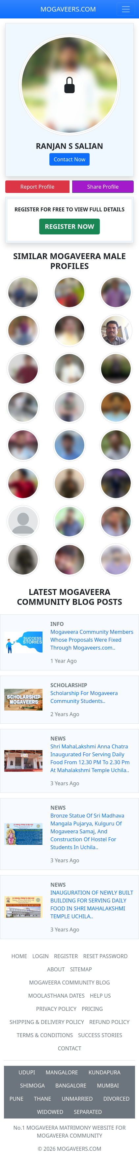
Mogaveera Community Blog (69, 982)
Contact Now (69, 159)
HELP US (100, 995)
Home (19, 956)
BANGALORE (70, 1085)
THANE (42, 1098)
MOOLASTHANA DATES (56, 995)
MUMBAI (108, 1085)
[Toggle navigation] (126, 9)
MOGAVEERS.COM (68, 9)
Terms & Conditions (45, 1035)
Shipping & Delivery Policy (47, 1022)
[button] (69, 226)
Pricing (92, 1008)
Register (66, 956)
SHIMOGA (32, 1085)
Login (40, 956)
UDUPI (26, 1072)
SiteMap (81, 969)
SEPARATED (88, 1112)
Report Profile (37, 186)
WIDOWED (50, 1112)
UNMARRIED (77, 1098)
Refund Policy (109, 1022)
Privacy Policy (56, 1008)
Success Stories (100, 1035)
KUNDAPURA (105, 1072)
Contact (69, 1048)
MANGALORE (62, 1072)
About (56, 969)
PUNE (16, 1098)
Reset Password (105, 956)
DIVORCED (116, 1098)
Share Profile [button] (103, 186)
